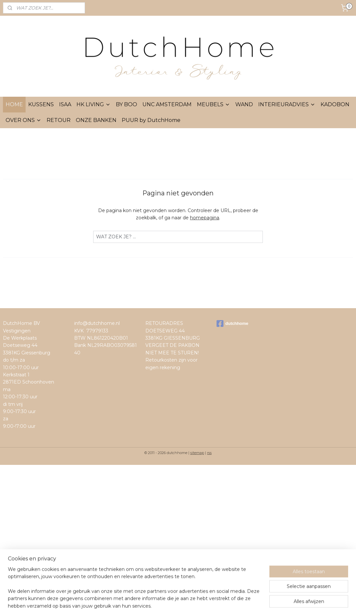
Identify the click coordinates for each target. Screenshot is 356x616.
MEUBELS (213, 104)
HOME (14, 104)
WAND (244, 104)
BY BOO (126, 104)
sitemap (197, 452)
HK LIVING (93, 104)
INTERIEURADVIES (286, 104)
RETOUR (59, 120)
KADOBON (335, 104)
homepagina (204, 218)
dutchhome (232, 324)
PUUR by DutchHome (151, 120)
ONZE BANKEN (96, 120)
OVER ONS (23, 120)
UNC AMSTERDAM (167, 104)
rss (209, 452)
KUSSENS (41, 104)
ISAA (65, 104)
